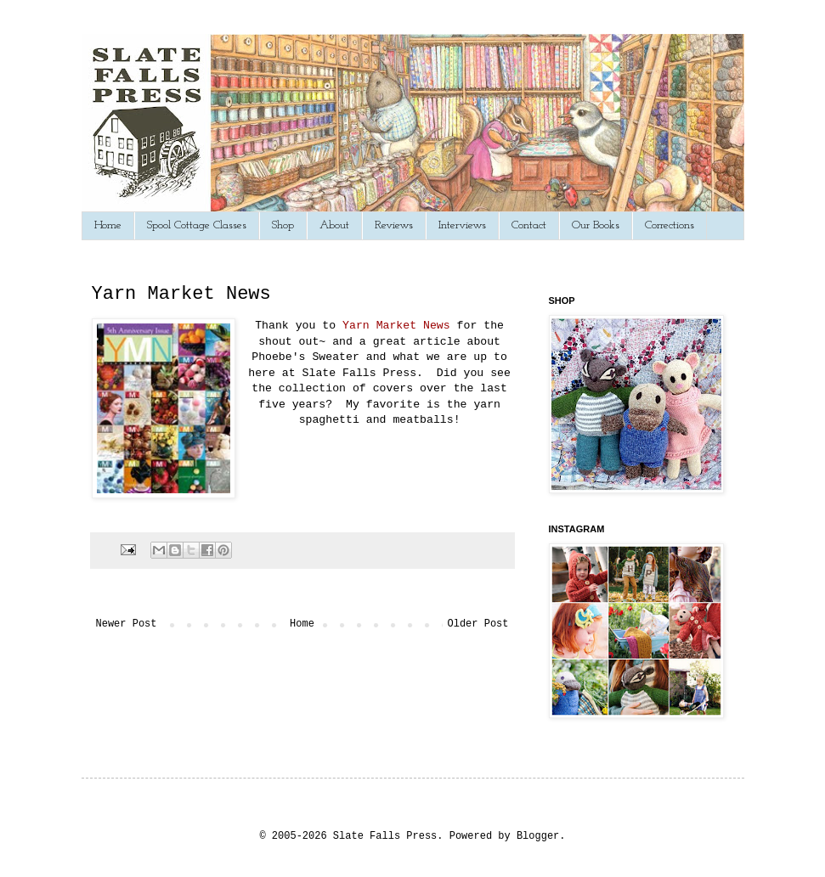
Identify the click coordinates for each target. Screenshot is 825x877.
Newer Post (126, 624)
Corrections (669, 225)
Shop (283, 225)
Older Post (477, 624)
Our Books (595, 225)
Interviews (462, 225)
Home (107, 225)
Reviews (394, 225)
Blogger (538, 836)
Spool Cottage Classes (196, 225)
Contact (528, 225)
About (334, 225)
